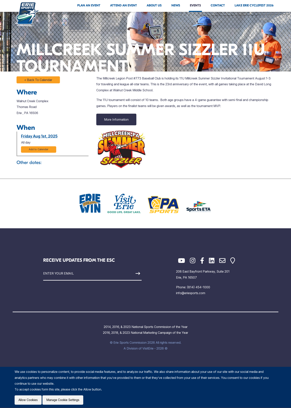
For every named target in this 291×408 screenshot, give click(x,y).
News (175, 5)
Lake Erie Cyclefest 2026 (254, 5)
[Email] (222, 260)
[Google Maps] (232, 260)
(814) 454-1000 (198, 287)
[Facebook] (202, 260)
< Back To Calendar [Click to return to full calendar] (38, 80)
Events (195, 5)
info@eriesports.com (190, 293)
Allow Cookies (28, 400)
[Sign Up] (129, 273)
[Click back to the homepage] (27, 14)
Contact (218, 5)
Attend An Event (123, 5)
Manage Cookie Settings (64, 400)
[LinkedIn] (211, 260)
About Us (154, 5)
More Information (116, 119)
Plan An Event (88, 5)
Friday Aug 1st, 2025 (39, 136)
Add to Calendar (38, 149)
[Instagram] (192, 260)
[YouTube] (181, 260)
